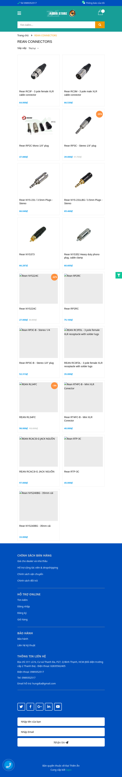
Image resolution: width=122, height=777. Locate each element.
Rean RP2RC (71, 308)
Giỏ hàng (22, 619)
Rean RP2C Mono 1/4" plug (34, 145)
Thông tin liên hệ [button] (31, 656)
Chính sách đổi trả (27, 580)
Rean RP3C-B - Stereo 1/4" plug (36, 363)
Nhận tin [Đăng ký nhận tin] (61, 742)
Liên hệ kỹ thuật (26, 645)
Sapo (69, 769)
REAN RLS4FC (27, 417)
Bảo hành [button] (25, 633)
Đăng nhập (23, 606)
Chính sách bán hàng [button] (34, 555)
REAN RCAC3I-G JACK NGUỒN (36, 471)
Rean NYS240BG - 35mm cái (35, 526)
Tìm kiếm (22, 600)
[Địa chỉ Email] (61, 732)
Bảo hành (22, 638)
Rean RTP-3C (71, 471)
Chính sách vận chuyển (30, 574)
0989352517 (30, 2)
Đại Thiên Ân (72, 765)
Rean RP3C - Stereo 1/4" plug (80, 145)
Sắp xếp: (22, 48)
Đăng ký (22, 613)
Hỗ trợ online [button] (29, 594)
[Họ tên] (61, 721)
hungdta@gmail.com (44, 683)
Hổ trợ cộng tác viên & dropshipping (37, 567)
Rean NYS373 (27, 254)
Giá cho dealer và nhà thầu (32, 561)
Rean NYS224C (27, 308)
